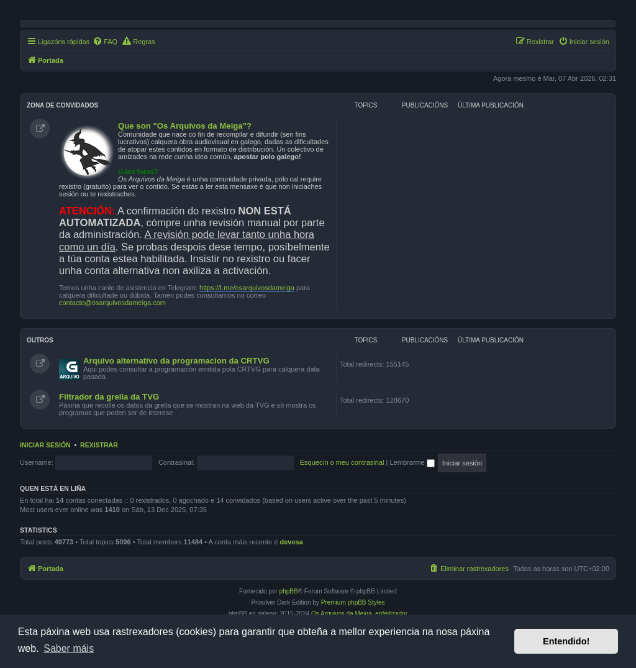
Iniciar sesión (45, 445)
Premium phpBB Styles (353, 602)
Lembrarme (411, 462)
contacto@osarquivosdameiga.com (112, 302)
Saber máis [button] (68, 648)
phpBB (288, 591)
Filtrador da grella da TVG (109, 396)
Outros (40, 340)
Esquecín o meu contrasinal (342, 462)
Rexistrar (99, 445)
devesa (290, 542)
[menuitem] (105, 41)
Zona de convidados (62, 105)
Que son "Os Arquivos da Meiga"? (185, 125)
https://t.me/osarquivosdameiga (246, 287)
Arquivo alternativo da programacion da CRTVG (176, 360)
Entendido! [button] (566, 641)
